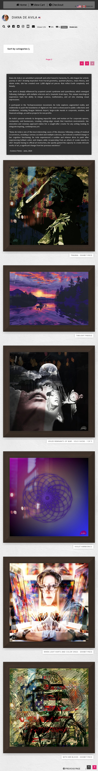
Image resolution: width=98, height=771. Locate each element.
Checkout (56, 5)
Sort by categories (18, 48)
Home (21, 5)
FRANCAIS (73, 27)
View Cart (37, 5)
